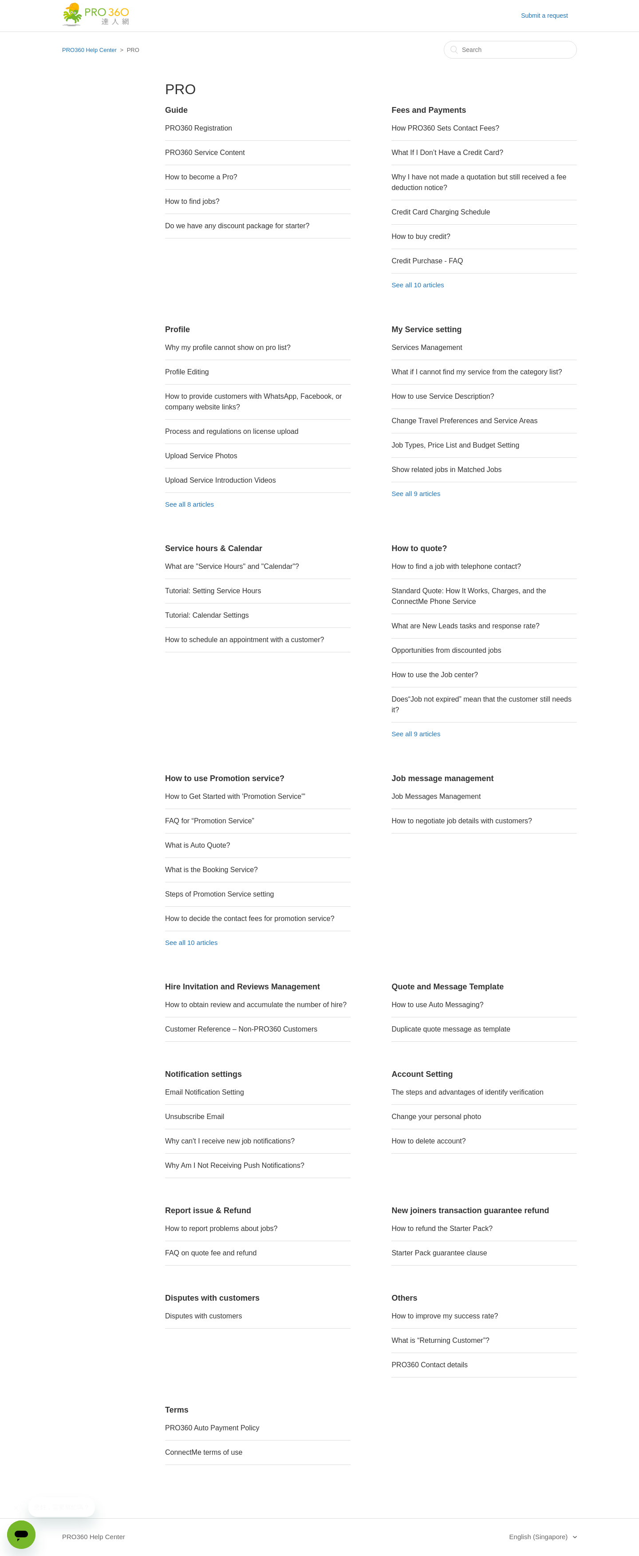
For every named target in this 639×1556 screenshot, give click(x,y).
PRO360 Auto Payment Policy (212, 1428)
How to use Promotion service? (224, 778)
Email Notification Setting (204, 1092)
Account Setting (422, 1074)
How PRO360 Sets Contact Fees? (445, 128)
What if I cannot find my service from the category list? (476, 372)
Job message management (442, 778)
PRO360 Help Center (89, 50)
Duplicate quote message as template (450, 1029)
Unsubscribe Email (194, 1116)
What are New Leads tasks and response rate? (465, 626)
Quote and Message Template (447, 986)
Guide (176, 110)
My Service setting (426, 329)
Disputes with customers (212, 1298)
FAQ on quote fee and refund (210, 1253)
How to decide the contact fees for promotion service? (250, 918)
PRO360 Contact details (429, 1365)
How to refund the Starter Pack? (442, 1228)
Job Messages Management (436, 796)
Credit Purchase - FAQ (427, 261)
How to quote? (419, 548)
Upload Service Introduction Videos (220, 480)
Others (404, 1298)
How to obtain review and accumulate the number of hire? (256, 1004)
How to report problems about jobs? (221, 1228)
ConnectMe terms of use (203, 1452)
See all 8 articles (189, 504)
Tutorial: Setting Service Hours (213, 591)
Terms (177, 1409)
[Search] (510, 50)
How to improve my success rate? (444, 1316)
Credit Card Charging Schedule (440, 212)
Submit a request (544, 15)
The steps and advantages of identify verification (467, 1092)
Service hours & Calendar (213, 548)
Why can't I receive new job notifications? (230, 1141)
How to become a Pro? (201, 177)
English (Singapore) (539, 1536)
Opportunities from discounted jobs (446, 650)
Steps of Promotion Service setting (219, 894)
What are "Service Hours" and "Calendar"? (232, 566)
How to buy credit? (420, 236)
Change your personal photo (436, 1116)
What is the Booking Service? (211, 869)
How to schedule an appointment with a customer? (244, 639)
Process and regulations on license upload (232, 431)
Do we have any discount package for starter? (237, 226)
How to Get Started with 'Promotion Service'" (235, 796)
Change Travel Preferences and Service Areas (464, 421)
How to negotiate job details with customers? (461, 821)
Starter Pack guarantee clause (439, 1253)
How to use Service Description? (442, 396)
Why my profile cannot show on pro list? (228, 347)
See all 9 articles (415, 493)
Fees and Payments (428, 110)
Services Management (426, 347)
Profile (177, 329)
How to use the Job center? (434, 675)
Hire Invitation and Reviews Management (242, 986)
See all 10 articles (417, 285)
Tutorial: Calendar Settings (207, 615)
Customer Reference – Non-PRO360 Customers (241, 1029)
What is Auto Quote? (197, 845)
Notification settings (203, 1074)
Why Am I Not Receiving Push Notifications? (234, 1165)
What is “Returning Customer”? (440, 1340)
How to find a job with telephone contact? (456, 566)
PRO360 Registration (198, 128)
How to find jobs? (192, 201)
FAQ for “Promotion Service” (209, 821)
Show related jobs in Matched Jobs (446, 469)
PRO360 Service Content (205, 152)
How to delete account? (428, 1141)
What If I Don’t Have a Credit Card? (447, 152)
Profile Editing (187, 372)
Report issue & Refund (208, 1210)
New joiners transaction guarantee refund (470, 1210)
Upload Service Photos (201, 456)
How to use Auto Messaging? (437, 1004)
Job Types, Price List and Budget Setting (455, 445)
